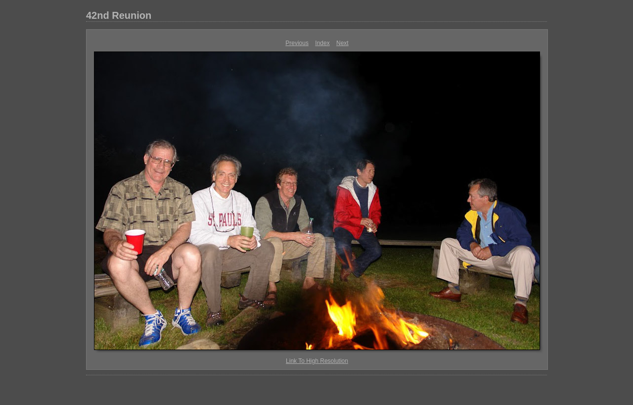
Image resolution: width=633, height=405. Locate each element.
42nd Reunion (118, 15)
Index (322, 43)
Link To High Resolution (317, 360)
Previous (297, 43)
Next (342, 43)
